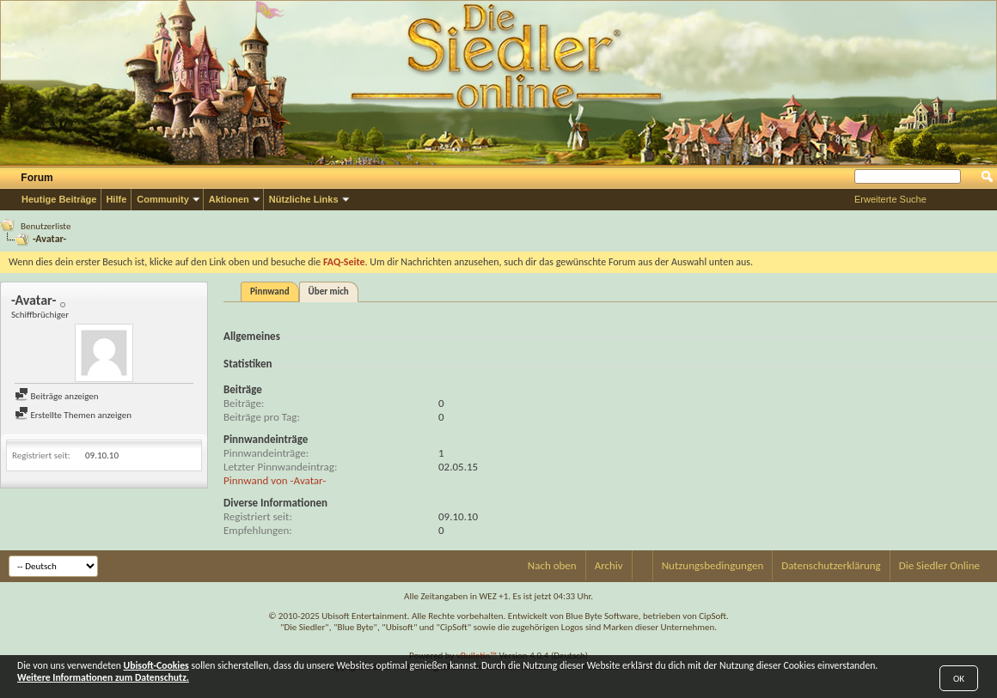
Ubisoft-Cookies (156, 665)
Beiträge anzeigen (57, 396)
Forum (36, 178)
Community (163, 199)
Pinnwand (270, 291)
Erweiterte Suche (890, 199)
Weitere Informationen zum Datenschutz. (103, 677)
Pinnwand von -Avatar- (274, 480)
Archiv (609, 565)
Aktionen (229, 199)
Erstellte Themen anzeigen (73, 415)
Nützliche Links (304, 199)
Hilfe (116, 199)
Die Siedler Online (939, 565)
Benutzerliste (45, 226)
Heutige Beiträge (58, 199)
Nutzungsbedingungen (713, 565)
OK (958, 678)
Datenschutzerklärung (831, 565)
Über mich (329, 291)
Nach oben (552, 565)
